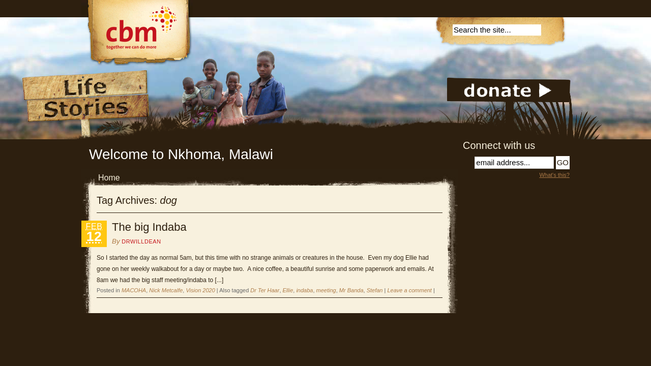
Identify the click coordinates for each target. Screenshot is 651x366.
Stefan (375, 290)
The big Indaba (149, 227)
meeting (326, 290)
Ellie (288, 290)
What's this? (554, 175)
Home (109, 177)
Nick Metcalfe (166, 290)
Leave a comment (409, 290)
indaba (304, 290)
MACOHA (134, 290)
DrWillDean (141, 241)
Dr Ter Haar (264, 290)
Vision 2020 (200, 290)
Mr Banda (351, 290)
